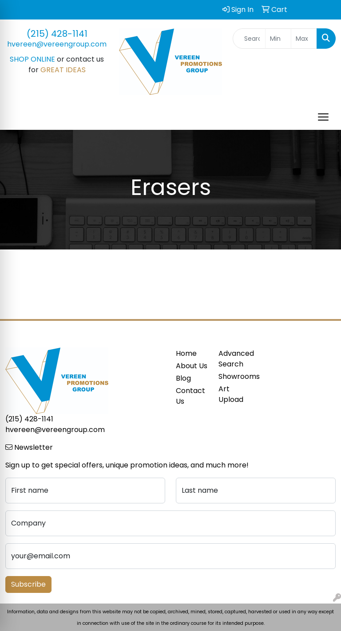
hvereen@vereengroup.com (57, 44)
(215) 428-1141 (57, 33)
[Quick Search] (249, 38)
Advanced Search (234, 358)
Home (186, 353)
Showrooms (234, 376)
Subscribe (28, 584)
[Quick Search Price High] (304, 38)
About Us (191, 366)
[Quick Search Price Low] (278, 38)
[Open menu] (323, 117)
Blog (183, 378)
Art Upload (230, 394)
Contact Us (190, 396)
